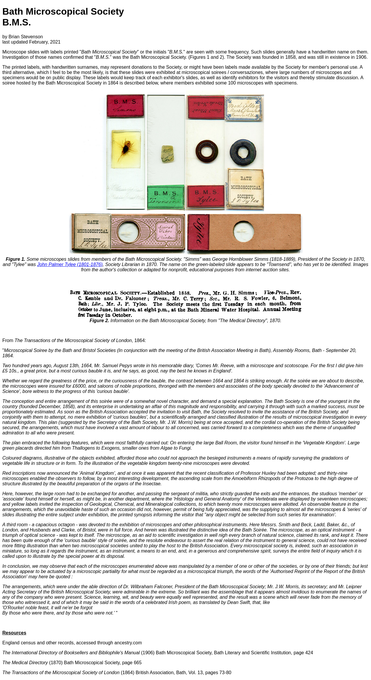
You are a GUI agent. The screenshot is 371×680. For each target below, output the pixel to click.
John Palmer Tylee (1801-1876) (70, 264)
